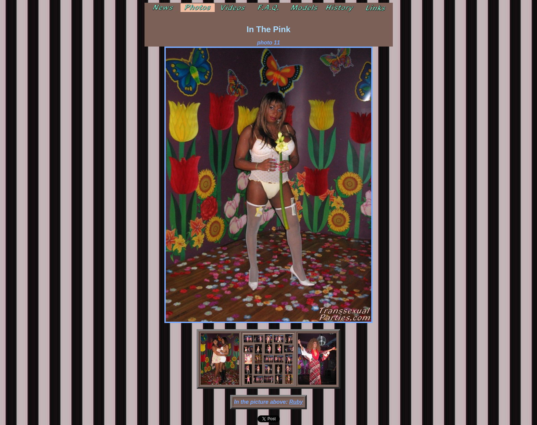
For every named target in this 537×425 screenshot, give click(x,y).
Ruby (296, 402)
